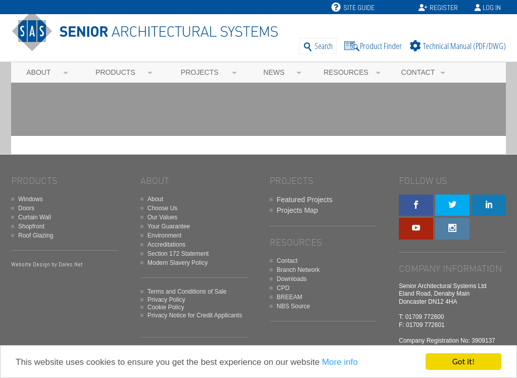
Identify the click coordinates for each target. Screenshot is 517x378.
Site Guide (353, 7)
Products (115, 72)
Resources (346, 72)
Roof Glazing (35, 235)
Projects (200, 72)
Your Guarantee (168, 226)
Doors (26, 208)
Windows (30, 199)
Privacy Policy (166, 299)
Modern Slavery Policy (177, 262)
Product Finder (381, 46)
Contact (418, 72)
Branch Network (298, 269)
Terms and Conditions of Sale (187, 291)
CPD (283, 288)
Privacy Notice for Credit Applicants (194, 315)
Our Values (162, 217)
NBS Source (293, 306)
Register (444, 7)
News (274, 72)
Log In (492, 7)
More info (340, 362)
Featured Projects (305, 200)
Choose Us (162, 208)
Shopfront (31, 226)
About (38, 72)
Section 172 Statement (178, 253)
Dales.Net (71, 264)
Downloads (291, 278)
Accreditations (166, 244)
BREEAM (289, 297)
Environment (164, 235)
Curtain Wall (34, 217)
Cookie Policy (165, 307)
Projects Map (297, 210)
